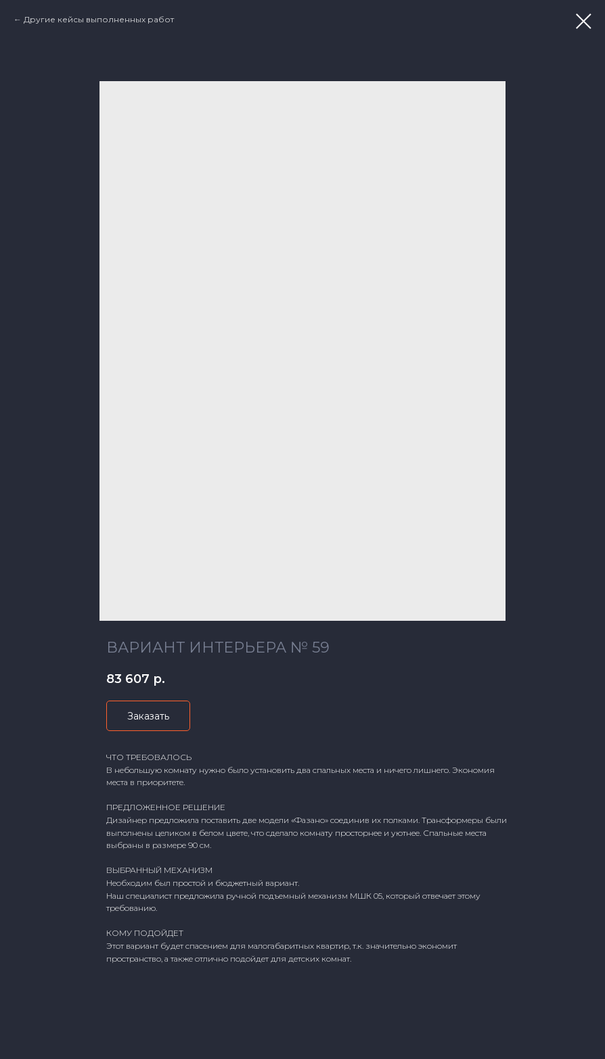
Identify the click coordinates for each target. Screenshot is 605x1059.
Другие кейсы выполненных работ (99, 19)
